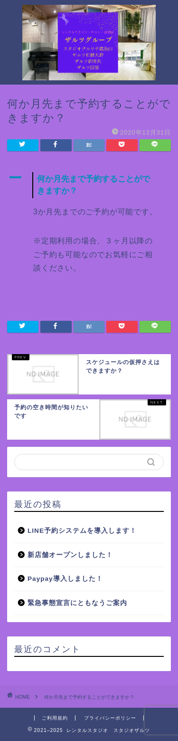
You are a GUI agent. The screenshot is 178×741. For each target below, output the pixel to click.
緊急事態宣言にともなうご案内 (77, 602)
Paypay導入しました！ (65, 578)
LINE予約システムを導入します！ (82, 530)
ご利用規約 (55, 718)
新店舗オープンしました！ (70, 554)
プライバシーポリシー (110, 718)
